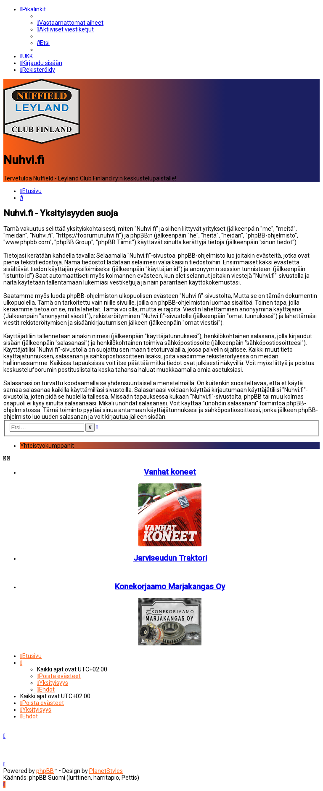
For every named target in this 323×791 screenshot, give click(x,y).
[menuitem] (70, 22)
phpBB (45, 771)
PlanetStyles (106, 771)
